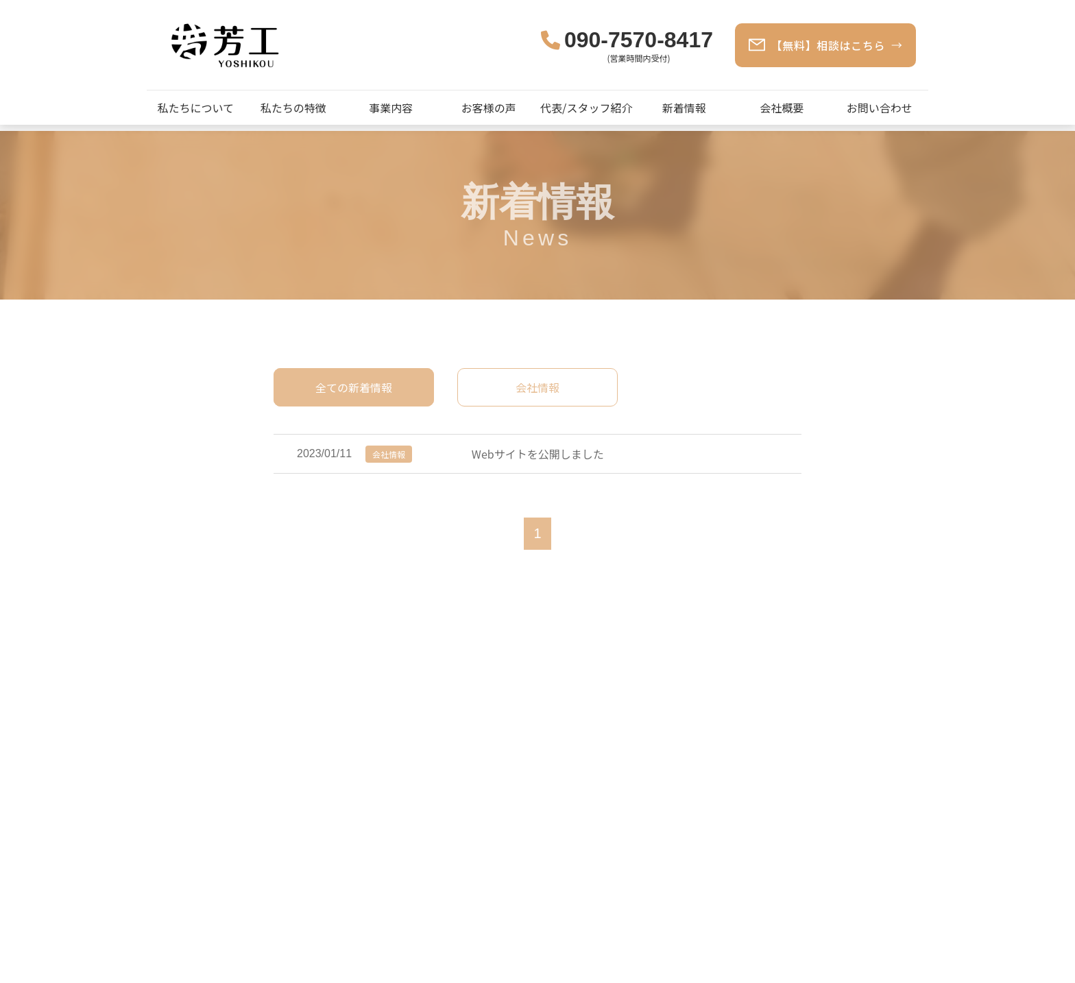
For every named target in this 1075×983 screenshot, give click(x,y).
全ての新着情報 (353, 387)
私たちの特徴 (293, 107)
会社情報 (537, 387)
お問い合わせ (880, 107)
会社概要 (782, 107)
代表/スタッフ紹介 (586, 107)
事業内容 (391, 107)
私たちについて (195, 107)
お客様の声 (488, 107)
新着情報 (684, 107)
